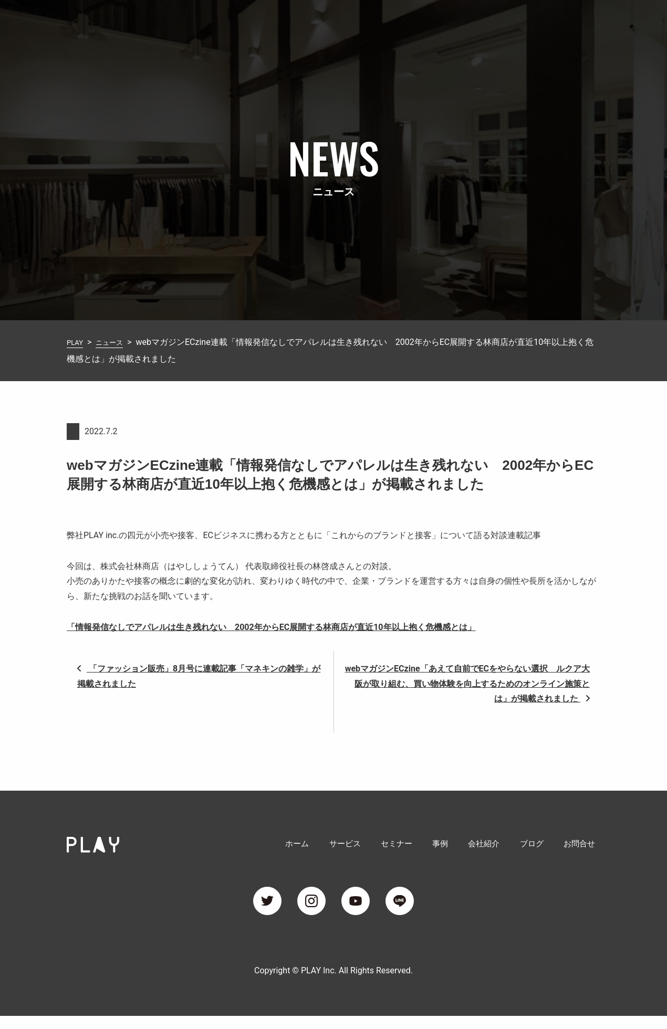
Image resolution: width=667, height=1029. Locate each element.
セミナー (411, 23)
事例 (452, 23)
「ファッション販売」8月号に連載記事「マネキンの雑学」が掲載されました (198, 676)
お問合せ (583, 23)
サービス (362, 23)
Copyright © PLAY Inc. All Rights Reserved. (333, 984)
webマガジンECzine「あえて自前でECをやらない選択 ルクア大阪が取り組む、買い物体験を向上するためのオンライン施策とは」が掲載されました (467, 684)
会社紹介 (493, 23)
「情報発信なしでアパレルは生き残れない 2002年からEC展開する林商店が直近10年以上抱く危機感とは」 (271, 627)
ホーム (316, 23)
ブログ (538, 23)
